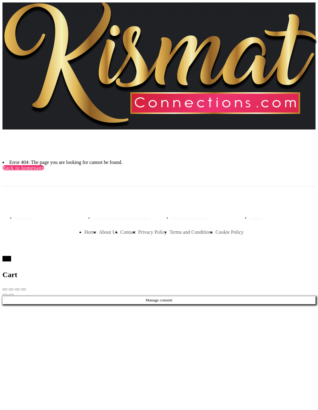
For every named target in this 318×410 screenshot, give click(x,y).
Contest (256, 218)
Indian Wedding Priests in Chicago (121, 218)
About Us (22, 218)
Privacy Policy (152, 232)
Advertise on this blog (189, 218)
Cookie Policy (229, 232)
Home (90, 232)
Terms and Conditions (191, 232)
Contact (128, 232)
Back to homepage (23, 167)
